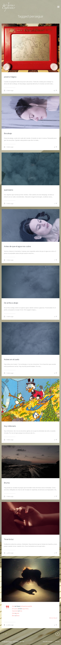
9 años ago (10, 553)
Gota (13, 613)
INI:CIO (57, 641)
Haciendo (15, 611)
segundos (25, 608)
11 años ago (10, 625)
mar (21, 611)
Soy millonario (10, 426)
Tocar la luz (9, 539)
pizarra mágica (10, 77)
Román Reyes (8, 641)
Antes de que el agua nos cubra (17, 246)
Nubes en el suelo (11, 359)
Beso (13, 615)
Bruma (7, 483)
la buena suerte (26, 606)
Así (13, 606)
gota (17, 613)
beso (17, 615)
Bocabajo (8, 133)
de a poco (15, 608)
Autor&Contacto (48, 641)
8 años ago (10, 90)
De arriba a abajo (11, 303)
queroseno (8, 190)
